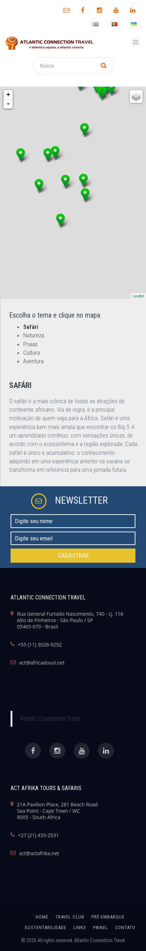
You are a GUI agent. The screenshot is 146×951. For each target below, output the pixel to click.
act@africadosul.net (42, 663)
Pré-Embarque (107, 917)
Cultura (31, 352)
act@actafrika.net (39, 853)
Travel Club (69, 917)
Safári (30, 326)
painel (100, 927)
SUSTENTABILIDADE (45, 927)
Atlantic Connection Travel (49, 718)
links (79, 927)
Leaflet (138, 296)
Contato (125, 927)
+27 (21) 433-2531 (38, 835)
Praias (30, 344)
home (42, 917)
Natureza (33, 335)
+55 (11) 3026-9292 (40, 645)
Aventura (33, 361)
